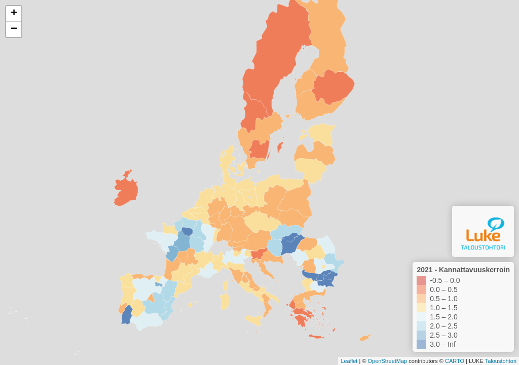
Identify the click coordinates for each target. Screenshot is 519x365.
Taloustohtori (500, 361)
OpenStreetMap (387, 361)
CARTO (454, 361)
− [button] (14, 29)
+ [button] (14, 13)
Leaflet (349, 361)
